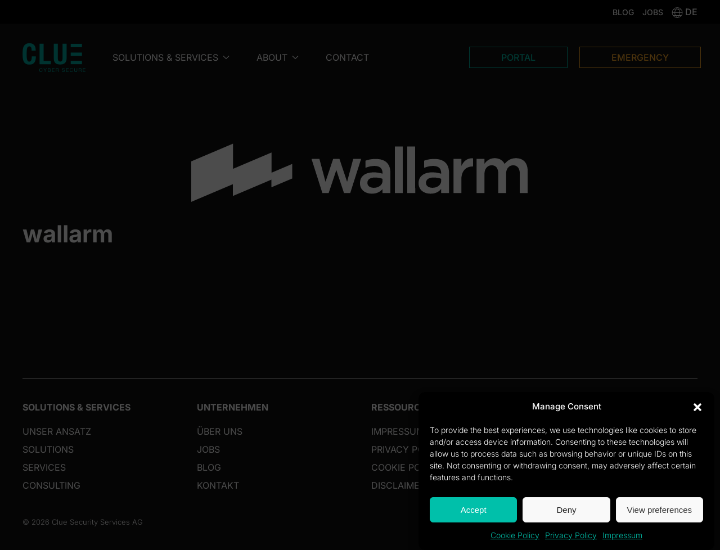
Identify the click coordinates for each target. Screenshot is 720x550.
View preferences (659, 510)
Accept (474, 510)
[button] (697, 406)
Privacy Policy (571, 535)
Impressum (622, 535)
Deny (566, 510)
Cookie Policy (514, 535)
